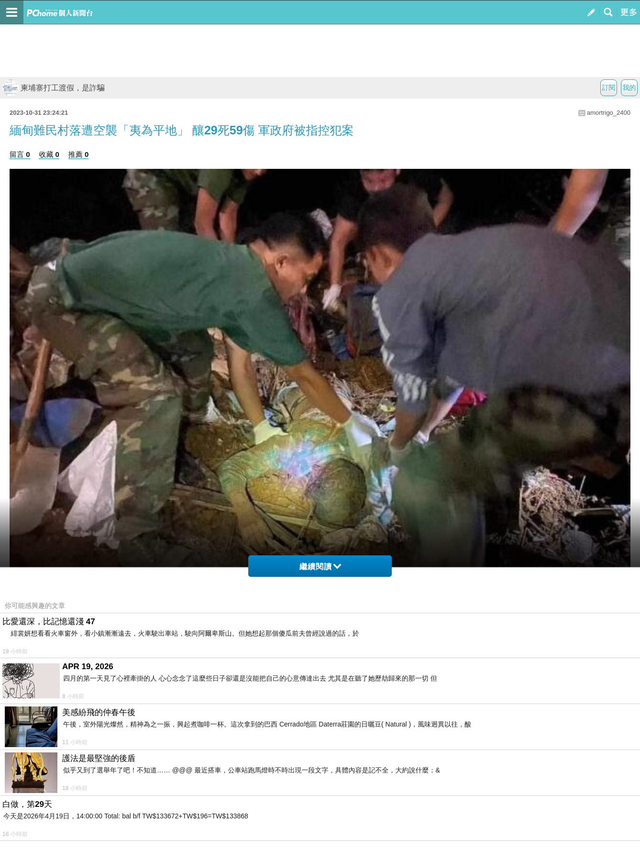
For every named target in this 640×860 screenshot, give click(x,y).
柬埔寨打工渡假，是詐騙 (53, 87)
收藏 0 (49, 154)
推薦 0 (78, 154)
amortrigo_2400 (608, 112)
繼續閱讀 (320, 566)
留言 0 (20, 154)
